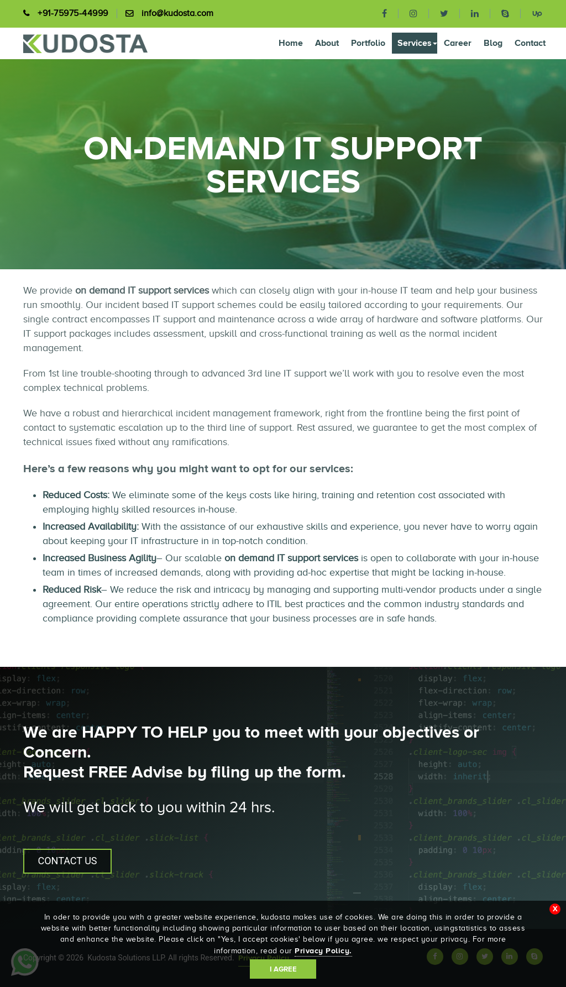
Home (291, 43)
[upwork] (532, 13)
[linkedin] (475, 13)
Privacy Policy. (323, 950)
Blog (493, 43)
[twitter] (444, 13)
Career (457, 43)
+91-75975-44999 (73, 13)
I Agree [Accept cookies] (283, 969)
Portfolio (368, 43)
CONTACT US (67, 860)
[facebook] (385, 13)
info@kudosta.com (177, 13)
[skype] (505, 13)
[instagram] (414, 13)
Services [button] (417, 43)
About (327, 43)
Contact (530, 43)
